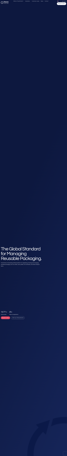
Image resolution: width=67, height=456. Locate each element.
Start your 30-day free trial (17, 317)
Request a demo (61, 3)
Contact (46, 1)
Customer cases (35, 1)
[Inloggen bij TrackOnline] (63, 1)
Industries (27, 1)
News (42, 1)
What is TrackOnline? (18, 1)
